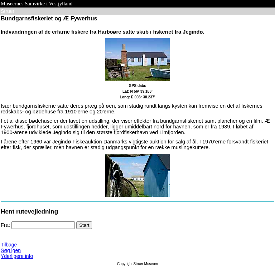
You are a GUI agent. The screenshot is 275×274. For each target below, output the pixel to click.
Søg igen (11, 250)
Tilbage (9, 245)
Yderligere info (17, 256)
